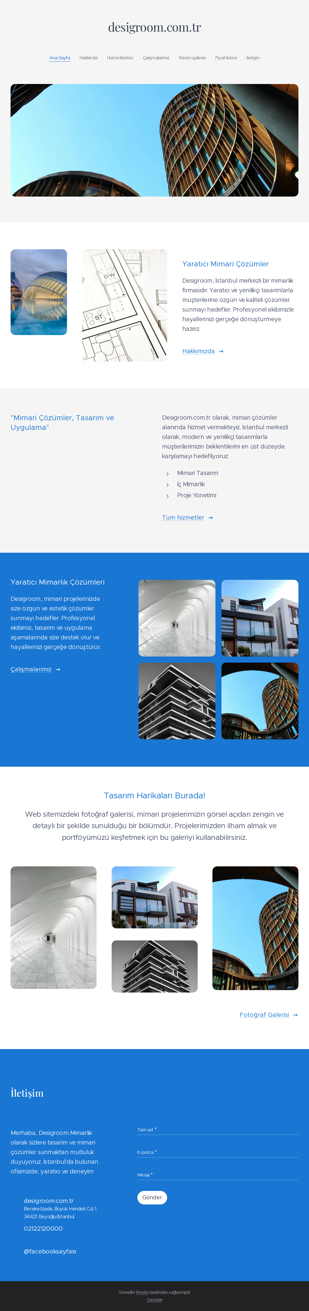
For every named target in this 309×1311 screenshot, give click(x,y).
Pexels (142, 1292)
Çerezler (154, 1300)
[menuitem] (54, 57)
